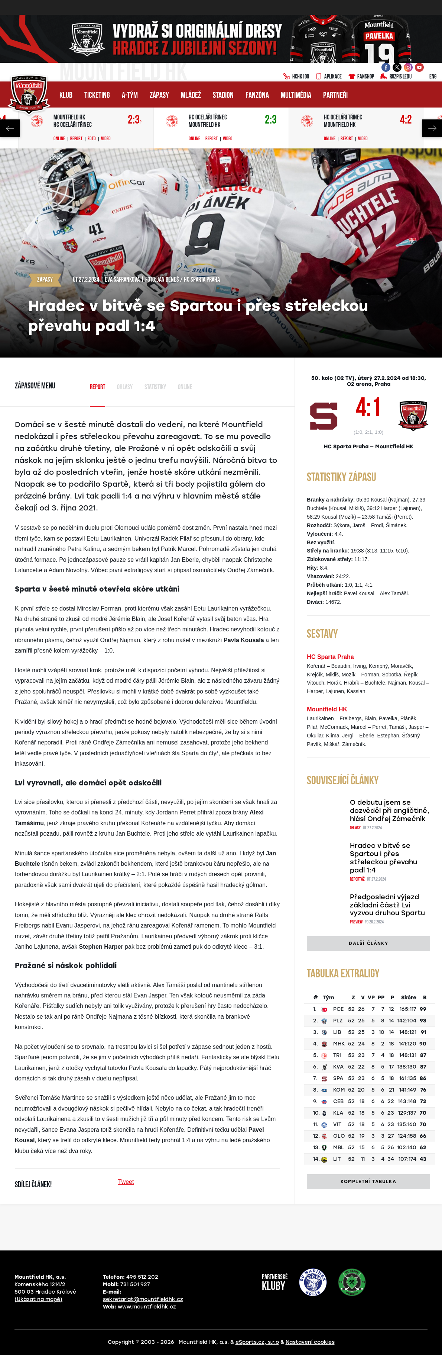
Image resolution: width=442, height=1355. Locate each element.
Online (59, 139)
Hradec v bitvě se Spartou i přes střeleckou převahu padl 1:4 (383, 858)
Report (76, 139)
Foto (92, 139)
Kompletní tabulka (368, 1181)
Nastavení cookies (310, 1342)
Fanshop (361, 77)
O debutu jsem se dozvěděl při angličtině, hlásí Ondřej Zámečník (389, 810)
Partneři (335, 96)
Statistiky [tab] (155, 387)
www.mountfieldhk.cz (147, 1307)
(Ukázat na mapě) (38, 1299)
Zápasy (159, 96)
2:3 (135, 120)
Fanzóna (257, 96)
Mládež (191, 96)
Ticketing (97, 96)
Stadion (223, 96)
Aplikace (328, 77)
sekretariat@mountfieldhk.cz (143, 1299)
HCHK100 (296, 77)
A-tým (130, 96)
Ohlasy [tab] (125, 387)
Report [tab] (97, 387)
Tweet (126, 1182)
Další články (368, 943)
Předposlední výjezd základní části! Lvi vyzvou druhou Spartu (387, 905)
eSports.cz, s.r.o (257, 1342)
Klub (65, 96)
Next (432, 128)
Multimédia (296, 96)
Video (106, 139)
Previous (10, 128)
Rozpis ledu (396, 77)
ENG (426, 77)
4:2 (406, 120)
